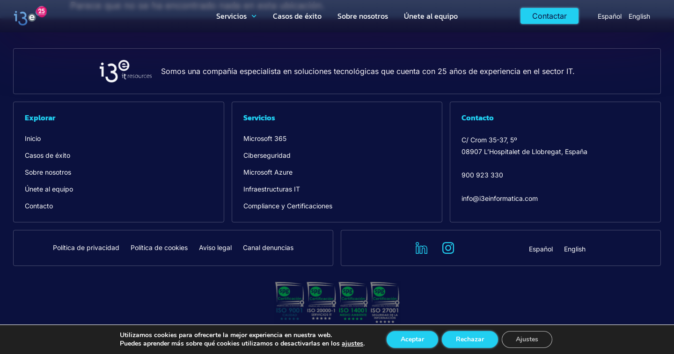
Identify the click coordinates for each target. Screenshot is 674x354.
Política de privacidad (86, 247)
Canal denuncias (268, 247)
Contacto (39, 206)
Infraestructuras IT (271, 189)
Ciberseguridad (267, 155)
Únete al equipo (431, 16)
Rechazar (470, 339)
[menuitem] (610, 16)
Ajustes (527, 339)
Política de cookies (159, 247)
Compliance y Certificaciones (287, 206)
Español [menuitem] (610, 16)
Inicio (33, 138)
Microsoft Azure (268, 172)
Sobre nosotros (362, 16)
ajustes (352, 343)
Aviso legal (215, 247)
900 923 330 (482, 175)
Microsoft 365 (264, 138)
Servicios (236, 16)
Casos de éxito (297, 16)
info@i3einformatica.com (500, 198)
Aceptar (412, 339)
